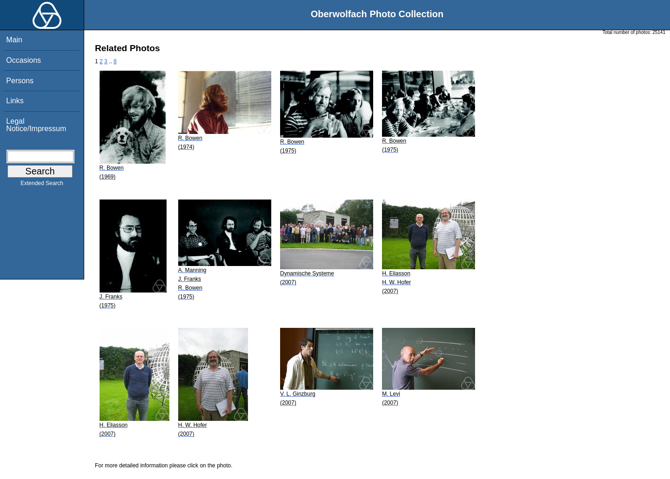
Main (14, 40)
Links (14, 101)
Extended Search (41, 185)
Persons (20, 81)
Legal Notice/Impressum (36, 125)
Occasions (23, 60)
